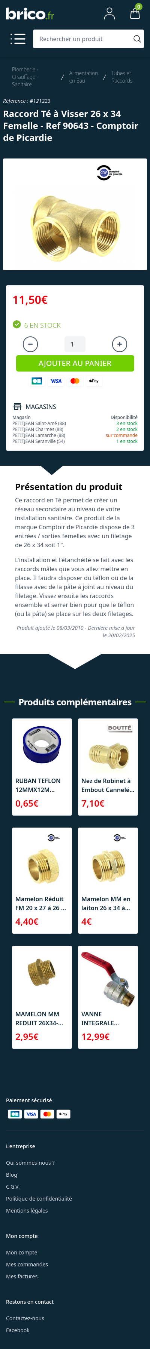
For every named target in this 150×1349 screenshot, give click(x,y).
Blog (11, 1174)
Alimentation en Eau (83, 77)
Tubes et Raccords (121, 77)
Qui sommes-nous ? (30, 1162)
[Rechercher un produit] (82, 38)
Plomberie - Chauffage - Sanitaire (25, 77)
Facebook (18, 1330)
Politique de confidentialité (39, 1198)
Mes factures (22, 1276)
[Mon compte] (109, 13)
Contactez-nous (25, 1318)
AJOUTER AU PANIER (75, 363)
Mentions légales (27, 1210)
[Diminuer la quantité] (30, 344)
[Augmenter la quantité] (119, 344)
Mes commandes (27, 1264)
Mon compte (21, 1252)
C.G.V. (13, 1186)
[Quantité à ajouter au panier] (75, 344)
